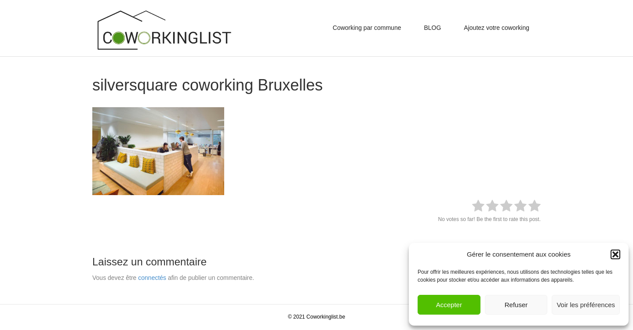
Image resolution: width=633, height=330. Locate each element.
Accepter (449, 304)
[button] (615, 254)
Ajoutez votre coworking (496, 27)
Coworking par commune (367, 27)
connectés (152, 277)
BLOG (432, 27)
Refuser (516, 304)
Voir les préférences (586, 304)
